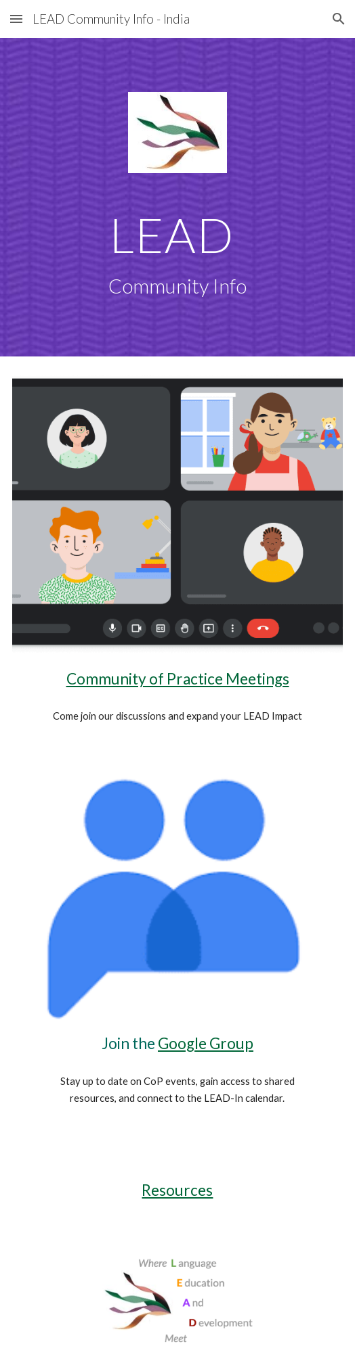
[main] (177, 254)
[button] (16, 18)
